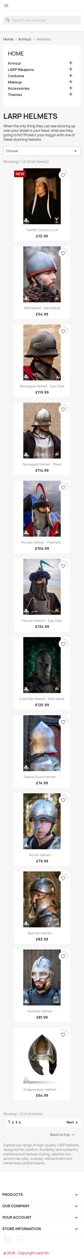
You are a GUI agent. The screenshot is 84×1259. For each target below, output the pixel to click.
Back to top (63, 1134)
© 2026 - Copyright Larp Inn (26, 1253)
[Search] (42, 20)
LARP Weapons (21, 69)
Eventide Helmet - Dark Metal (42, 699)
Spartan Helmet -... (42, 933)
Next (73, 1122)
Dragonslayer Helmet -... (42, 1089)
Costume (16, 76)
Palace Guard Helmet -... (42, 777)
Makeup (15, 82)
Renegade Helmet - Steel (42, 464)
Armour (14, 63)
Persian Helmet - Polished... (42, 542)
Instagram (19, 1239)
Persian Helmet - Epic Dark (42, 621)
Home (16, 53)
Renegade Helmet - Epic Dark (42, 386)
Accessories (19, 88)
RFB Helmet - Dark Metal (42, 308)
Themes (15, 94)
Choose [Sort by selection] (42, 151)
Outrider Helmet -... (42, 1011)
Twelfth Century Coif (42, 230)
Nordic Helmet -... (42, 855)
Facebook (7, 1239)
